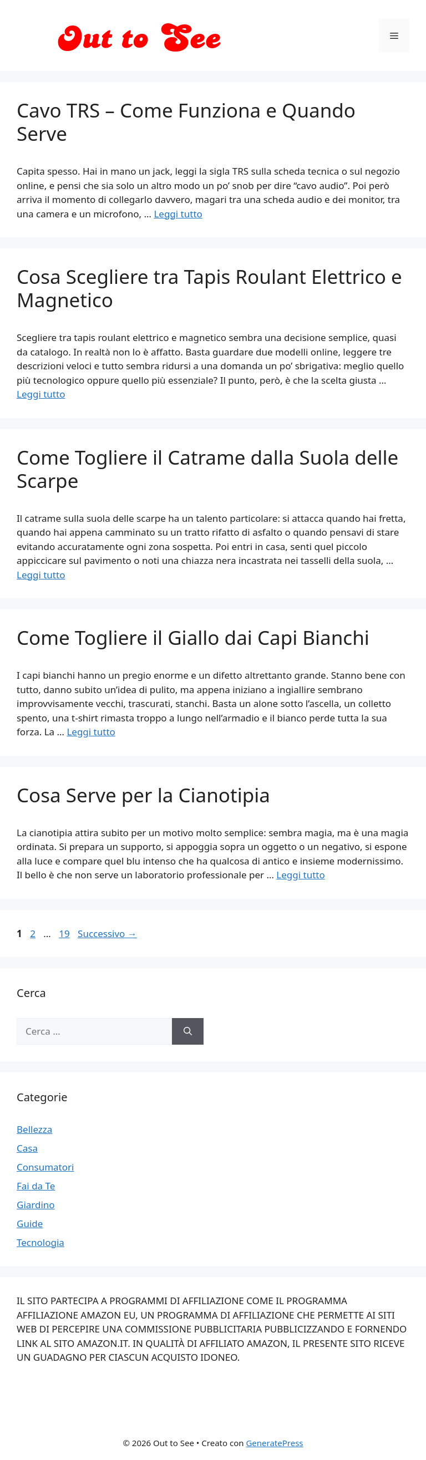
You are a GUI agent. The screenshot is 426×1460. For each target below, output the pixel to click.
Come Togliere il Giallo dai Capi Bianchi (193, 637)
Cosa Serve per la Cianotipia (143, 795)
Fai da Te (36, 1185)
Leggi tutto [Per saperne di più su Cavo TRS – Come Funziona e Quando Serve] (178, 213)
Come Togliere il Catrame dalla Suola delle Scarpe (207, 469)
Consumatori (45, 1167)
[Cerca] (188, 1031)
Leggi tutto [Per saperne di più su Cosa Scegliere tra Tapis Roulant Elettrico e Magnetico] (41, 394)
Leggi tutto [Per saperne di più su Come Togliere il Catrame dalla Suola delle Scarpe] (41, 574)
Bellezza (34, 1129)
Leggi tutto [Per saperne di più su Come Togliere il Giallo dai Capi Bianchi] (91, 731)
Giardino (36, 1204)
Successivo (107, 933)
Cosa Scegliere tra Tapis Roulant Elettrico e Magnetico (209, 288)
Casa (27, 1148)
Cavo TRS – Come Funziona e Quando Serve (186, 121)
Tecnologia (40, 1242)
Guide (30, 1223)
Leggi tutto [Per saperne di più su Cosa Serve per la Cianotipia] (300, 874)
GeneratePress (274, 1442)
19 (65, 933)
